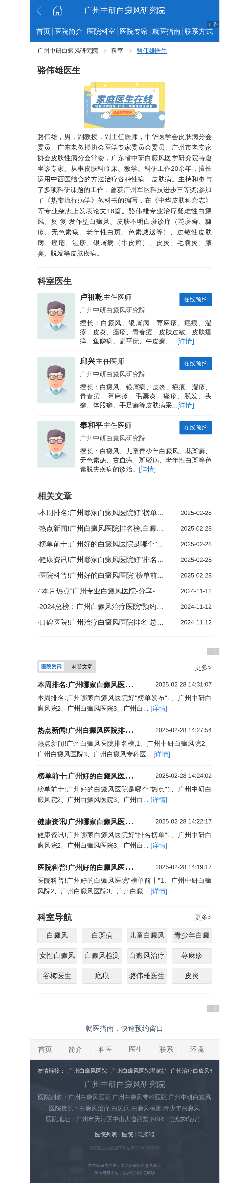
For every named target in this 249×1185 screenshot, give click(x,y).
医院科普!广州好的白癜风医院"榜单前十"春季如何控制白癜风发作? (101, 575)
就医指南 (166, 31)
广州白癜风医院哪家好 (139, 1073)
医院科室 (101, 31)
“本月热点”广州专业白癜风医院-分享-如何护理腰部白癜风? (101, 591)
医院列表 (106, 1136)
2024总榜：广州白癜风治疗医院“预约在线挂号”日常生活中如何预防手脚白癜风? (101, 607)
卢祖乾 (91, 297)
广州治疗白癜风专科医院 (201, 1073)
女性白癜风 (57, 957)
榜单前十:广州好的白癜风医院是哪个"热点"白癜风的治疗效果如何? (101, 544)
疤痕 (102, 978)
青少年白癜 (192, 937)
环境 (197, 1051)
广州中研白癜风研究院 (68, 50)
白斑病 (102, 937)
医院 (127, 1136)
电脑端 (146, 1136)
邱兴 (87, 361)
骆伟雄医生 (152, 50)
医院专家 (134, 31)
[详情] (185, 341)
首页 (43, 31)
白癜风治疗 (147, 957)
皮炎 (192, 978)
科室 (118, 50)
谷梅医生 (57, 978)
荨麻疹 (191, 957)
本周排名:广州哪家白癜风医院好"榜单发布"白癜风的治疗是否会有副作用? (101, 513)
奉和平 (91, 425)
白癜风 (57, 937)
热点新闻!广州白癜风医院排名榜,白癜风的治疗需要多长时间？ (101, 528)
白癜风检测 (102, 957)
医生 (136, 1051)
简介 (75, 1051)
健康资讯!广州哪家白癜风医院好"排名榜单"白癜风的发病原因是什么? (101, 560)
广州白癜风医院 (87, 1073)
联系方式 (199, 31)
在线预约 (196, 299)
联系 (166, 1051)
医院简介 (68, 31)
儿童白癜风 (147, 937)
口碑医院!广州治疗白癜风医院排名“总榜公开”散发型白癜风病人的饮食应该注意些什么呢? (101, 622)
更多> (203, 667)
